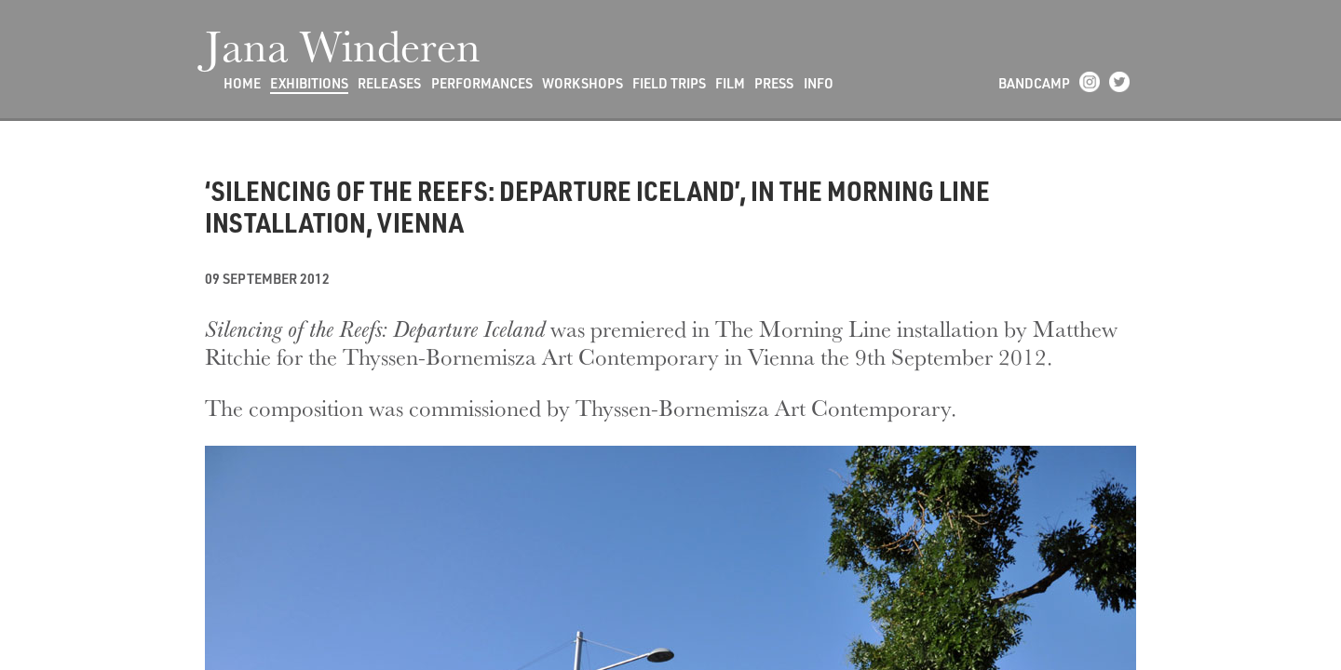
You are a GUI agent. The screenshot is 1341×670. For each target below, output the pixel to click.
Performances (482, 83)
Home (242, 83)
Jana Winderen (343, 44)
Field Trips (669, 83)
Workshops (582, 83)
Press (773, 83)
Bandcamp (1034, 83)
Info (818, 83)
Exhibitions (309, 83)
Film (730, 83)
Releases (389, 83)
